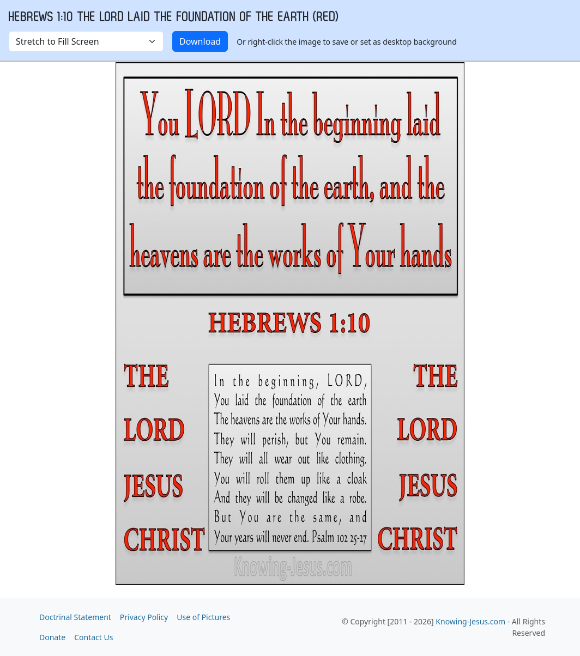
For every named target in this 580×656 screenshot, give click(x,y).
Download (200, 41)
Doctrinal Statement (75, 617)
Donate (52, 637)
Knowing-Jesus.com (470, 621)
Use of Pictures (203, 617)
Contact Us (93, 637)
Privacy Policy (144, 617)
